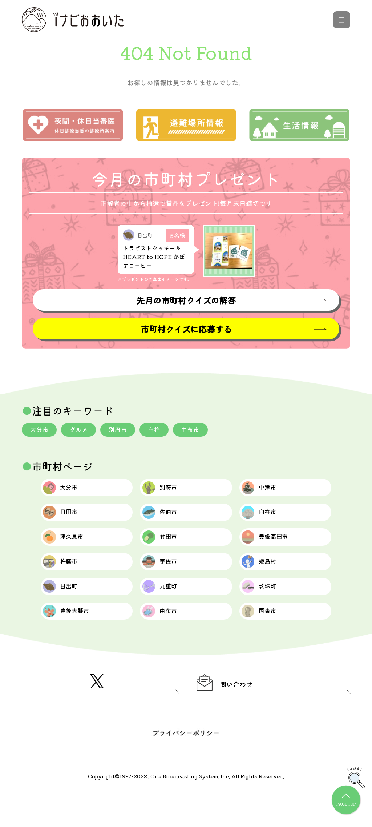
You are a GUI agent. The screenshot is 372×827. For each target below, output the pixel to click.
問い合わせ (234, 717)
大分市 (40, 431)
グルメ (82, 431)
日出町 (67, 611)
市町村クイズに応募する (186, 330)
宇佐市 (166, 582)
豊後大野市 (75, 641)
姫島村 (266, 582)
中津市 (266, 492)
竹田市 (166, 552)
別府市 (123, 431)
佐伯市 (166, 522)
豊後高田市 (274, 552)
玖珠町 (266, 611)
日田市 (67, 522)
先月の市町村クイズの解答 (186, 300)
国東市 (266, 641)
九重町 (166, 611)
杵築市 (67, 582)
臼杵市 (266, 522)
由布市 (199, 431)
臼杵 (161, 431)
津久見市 (71, 552)
